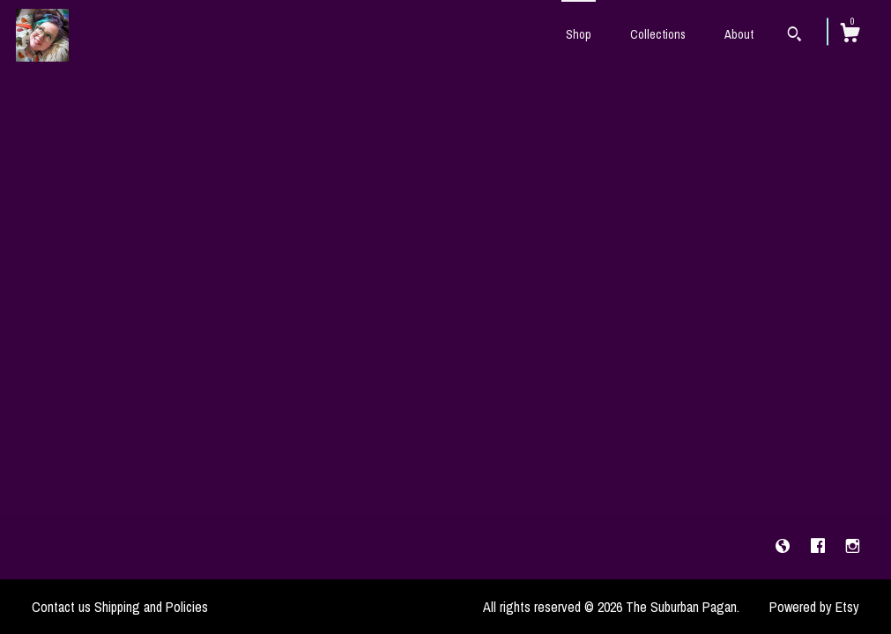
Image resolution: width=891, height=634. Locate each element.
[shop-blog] (784, 546)
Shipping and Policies (151, 606)
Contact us (61, 606)
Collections (658, 34)
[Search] (794, 36)
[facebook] (819, 546)
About (739, 34)
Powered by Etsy (814, 606)
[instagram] (852, 546)
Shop (578, 34)
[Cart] (849, 35)
